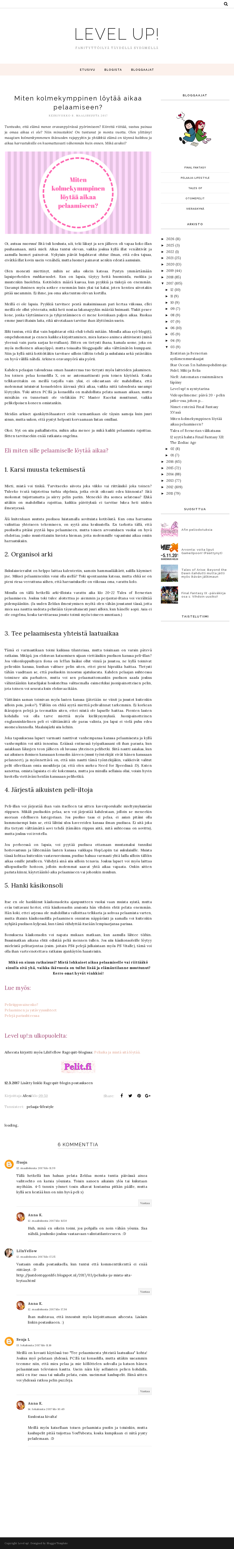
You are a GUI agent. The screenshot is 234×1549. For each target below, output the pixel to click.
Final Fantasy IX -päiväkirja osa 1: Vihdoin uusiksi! (203, 594)
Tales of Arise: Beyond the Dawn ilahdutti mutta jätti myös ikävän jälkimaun (204, 573)
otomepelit (195, 198)
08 (172, 315)
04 (172, 340)
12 (172, 289)
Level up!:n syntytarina (190, 389)
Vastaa (145, 1203)
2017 (169, 283)
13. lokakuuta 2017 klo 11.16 (33, 1345)
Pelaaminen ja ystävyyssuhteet (31, 1010)
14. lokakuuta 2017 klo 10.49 (46, 1409)
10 (172, 302)
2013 (170, 480)
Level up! (117, 32)
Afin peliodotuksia (197, 529)
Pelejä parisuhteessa (22, 1015)
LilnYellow (26, 1251)
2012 (169, 487)
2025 (170, 245)
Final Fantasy (195, 167)
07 (172, 321)
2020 (170, 264)
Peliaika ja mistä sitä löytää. (117, 1052)
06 (172, 328)
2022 (170, 251)
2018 (169, 277)
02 (172, 449)
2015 (169, 468)
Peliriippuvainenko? (21, 1004)
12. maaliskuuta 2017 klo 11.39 (35, 1168)
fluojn (21, 1162)
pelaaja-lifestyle (40, 1107)
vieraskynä (195, 208)
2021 (169, 258)
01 (172, 455)
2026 (170, 239)
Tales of (195, 188)
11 (171, 296)
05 (172, 334)
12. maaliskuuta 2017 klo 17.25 (36, 1256)
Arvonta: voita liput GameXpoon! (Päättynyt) (202, 551)
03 (172, 347)
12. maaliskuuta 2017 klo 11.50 (47, 1220)
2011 (169, 493)
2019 (170, 270)
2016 (170, 461)
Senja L (23, 1339)
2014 (170, 474)
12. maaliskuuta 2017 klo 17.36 (47, 1309)
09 (172, 308)
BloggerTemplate (57, 1543)
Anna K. (35, 1215)
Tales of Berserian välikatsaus (195, 430)
